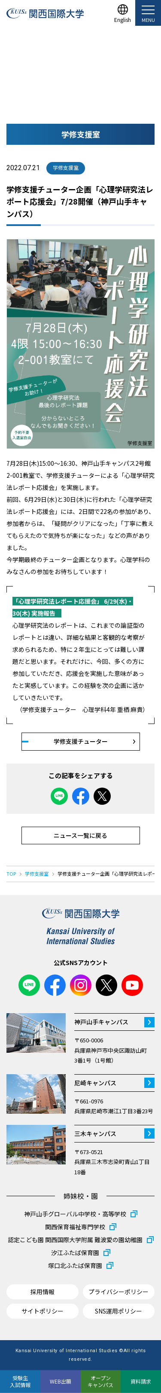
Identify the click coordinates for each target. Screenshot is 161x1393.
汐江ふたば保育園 (75, 1252)
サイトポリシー (42, 1311)
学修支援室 (37, 873)
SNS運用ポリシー (118, 1311)
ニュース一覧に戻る (80, 835)
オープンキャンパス (100, 1381)
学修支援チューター (81, 741)
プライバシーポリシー (118, 1291)
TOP (11, 873)
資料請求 (141, 1381)
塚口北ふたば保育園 (75, 1265)
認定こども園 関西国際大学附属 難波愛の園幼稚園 (75, 1239)
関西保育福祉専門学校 (75, 1226)
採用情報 (42, 1291)
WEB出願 (60, 1381)
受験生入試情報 (20, 1381)
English (122, 19)
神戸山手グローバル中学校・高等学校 (75, 1214)
